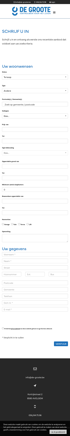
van (7, 124)
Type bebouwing (8, 148)
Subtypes (5, 111)
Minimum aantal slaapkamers (13, 184)
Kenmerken (6, 219)
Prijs (3, 124)
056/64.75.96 (35, 415)
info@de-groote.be (35, 377)
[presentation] (22, 319)
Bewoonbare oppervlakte (11, 196)
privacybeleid (15, 329)
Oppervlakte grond (9, 161)
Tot (3, 136)
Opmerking (6, 231)
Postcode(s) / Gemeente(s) (12, 99)
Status (4, 72)
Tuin (15, 224)
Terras (22, 224)
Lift (30, 224)
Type (3, 85)
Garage (7, 224)
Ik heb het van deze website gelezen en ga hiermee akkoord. (28, 329)
